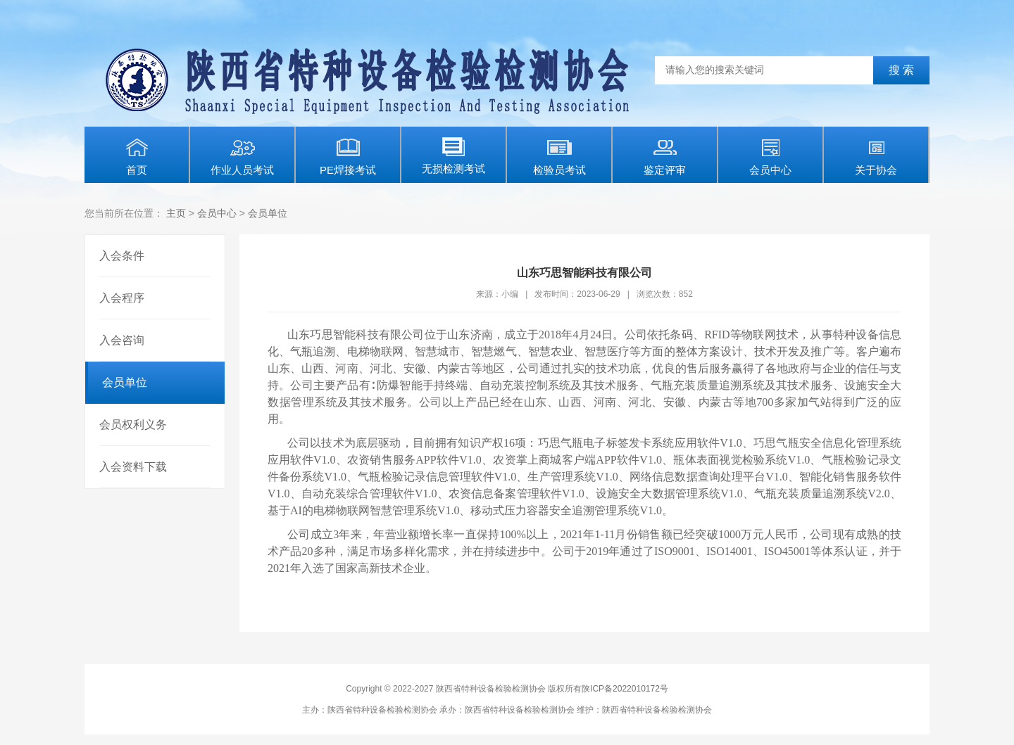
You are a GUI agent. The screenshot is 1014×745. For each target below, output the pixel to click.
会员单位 (267, 213)
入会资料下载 (133, 467)
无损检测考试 (453, 155)
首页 (137, 156)
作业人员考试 (242, 156)
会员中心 (770, 156)
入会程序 (121, 298)
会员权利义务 (133, 425)
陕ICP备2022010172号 (625, 689)
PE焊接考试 (348, 156)
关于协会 (876, 156)
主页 (176, 213)
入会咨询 (121, 340)
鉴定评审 (665, 156)
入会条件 (121, 256)
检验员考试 (559, 156)
